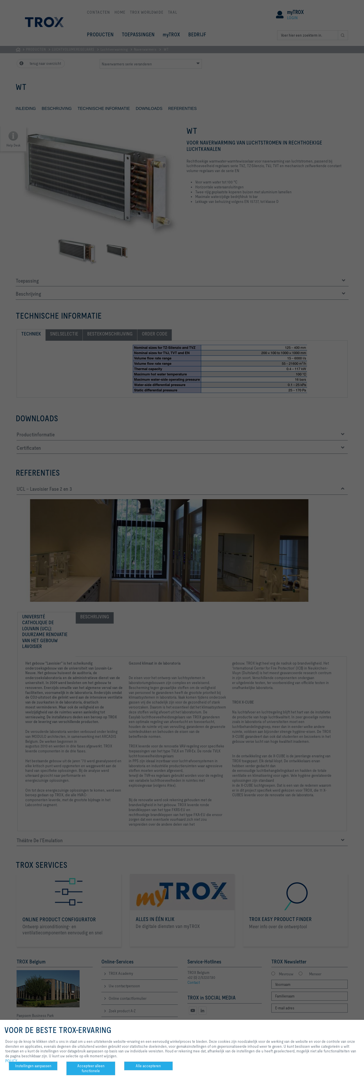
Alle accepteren (148, 1065)
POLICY (11, 1061)
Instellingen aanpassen (33, 1065)
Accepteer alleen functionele (91, 1068)
